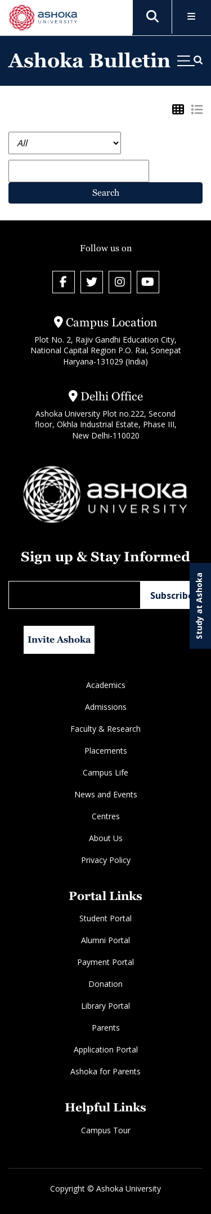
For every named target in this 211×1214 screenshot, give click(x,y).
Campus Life (105, 772)
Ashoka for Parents (105, 1071)
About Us (106, 838)
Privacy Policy (106, 860)
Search (105, 192)
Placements (105, 750)
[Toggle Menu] (191, 17)
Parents (106, 1027)
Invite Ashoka (59, 639)
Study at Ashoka (199, 606)
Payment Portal (105, 962)
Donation (105, 983)
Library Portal (105, 1005)
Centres (106, 816)
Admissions (106, 706)
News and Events (105, 794)
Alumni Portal (105, 940)
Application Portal (106, 1049)
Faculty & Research (105, 728)
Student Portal (105, 918)
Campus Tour (106, 1130)
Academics (105, 685)
